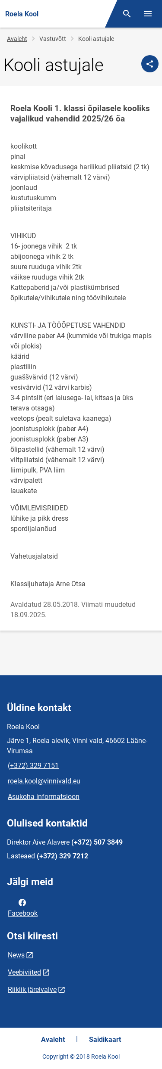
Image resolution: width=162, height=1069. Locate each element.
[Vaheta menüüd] (148, 14)
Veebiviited (24, 972)
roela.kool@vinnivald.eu (44, 781)
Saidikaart (105, 1039)
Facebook (23, 907)
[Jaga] (150, 63)
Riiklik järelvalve (32, 989)
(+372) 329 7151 (33, 765)
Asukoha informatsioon (43, 796)
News (16, 955)
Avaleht (17, 38)
